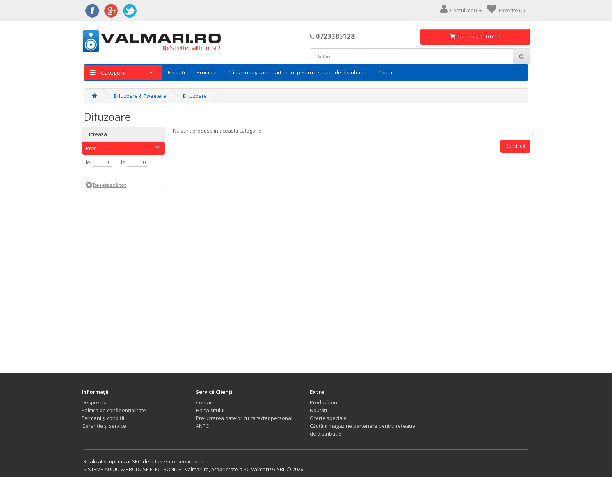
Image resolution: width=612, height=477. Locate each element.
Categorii (121, 72)
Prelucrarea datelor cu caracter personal (244, 417)
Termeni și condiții (103, 417)
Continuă (515, 146)
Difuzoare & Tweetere (140, 95)
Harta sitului (210, 410)
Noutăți (176, 72)
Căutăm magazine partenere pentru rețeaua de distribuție (297, 72)
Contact (387, 72)
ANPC (202, 425)
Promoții (207, 72)
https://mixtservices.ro (176, 461)
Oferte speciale (328, 417)
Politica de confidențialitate (114, 410)
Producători (323, 402)
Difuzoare (195, 95)
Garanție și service (104, 425)
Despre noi (95, 402)
